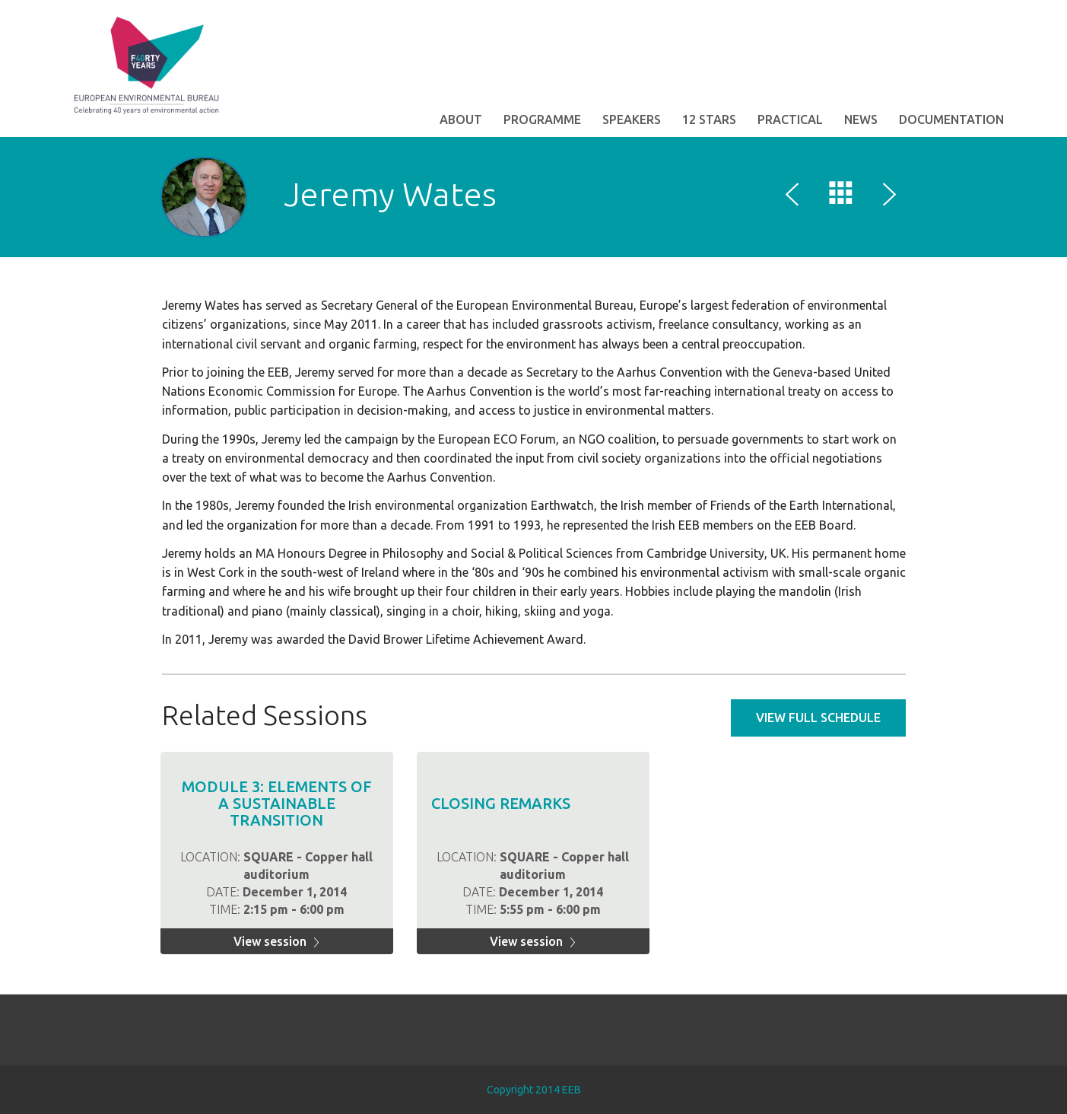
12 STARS (709, 119)
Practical (790, 119)
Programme (542, 119)
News (861, 119)
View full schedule (818, 717)
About (461, 119)
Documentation (951, 119)
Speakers (631, 119)
